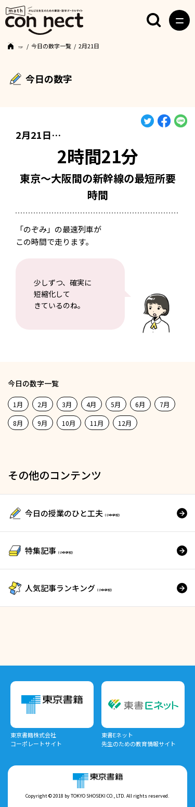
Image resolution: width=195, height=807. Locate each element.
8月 (18, 423)
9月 (42, 423)
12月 (125, 423)
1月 (18, 404)
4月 (91, 404)
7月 (165, 404)
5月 (116, 404)
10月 (68, 423)
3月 (67, 404)
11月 (96, 423)
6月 (140, 404)
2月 (42, 404)
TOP (24, 46)
